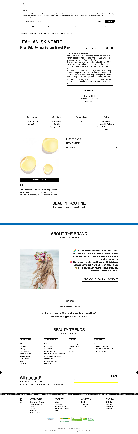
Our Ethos (58, 404)
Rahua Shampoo (50, 344)
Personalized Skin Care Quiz (103, 349)
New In (109, 12)
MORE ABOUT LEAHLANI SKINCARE (100, 280)
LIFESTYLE (90, 24)
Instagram (109, 404)
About (57, 402)
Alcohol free (106, 121)
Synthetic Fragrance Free (106, 127)
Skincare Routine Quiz (101, 346)
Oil (81, 121)
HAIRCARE (76, 24)
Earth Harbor (24, 359)
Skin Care (97, 344)
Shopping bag (128, 10)
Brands (112, 11)
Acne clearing (56, 121)
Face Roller (48, 346)
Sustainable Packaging (106, 124)
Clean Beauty (73, 344)
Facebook (109, 406)
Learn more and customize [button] (33, 429)
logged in (67, 317)
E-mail (83, 402)
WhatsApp (84, 404)
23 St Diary (109, 402)
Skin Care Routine (100, 351)
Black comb (48, 349)
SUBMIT (114, 376)
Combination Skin (32, 121)
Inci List (71, 351)
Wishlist (124, 11)
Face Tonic (47, 364)
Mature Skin (32, 124)
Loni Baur (23, 364)
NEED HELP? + (90, 101)
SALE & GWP (104, 24)
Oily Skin (32, 127)
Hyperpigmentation (56, 127)
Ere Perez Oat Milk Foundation (54, 354)
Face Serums (42, 33)
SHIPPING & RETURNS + (89, 98)
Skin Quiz (33, 406)
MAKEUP (47, 24)
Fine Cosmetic (24, 351)
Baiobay (22, 349)
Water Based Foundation (52, 356)
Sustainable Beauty (61, 406)
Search (116, 11)
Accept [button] (110, 429)
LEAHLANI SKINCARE (41, 42)
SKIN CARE (33, 24)
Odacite (22, 344)
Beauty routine (74, 346)
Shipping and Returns (37, 402)
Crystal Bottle (49, 359)
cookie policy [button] (111, 421)
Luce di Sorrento (25, 354)
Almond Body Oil (49, 351)
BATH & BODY (62, 24)
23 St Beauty (24, 33)
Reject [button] (99, 429)
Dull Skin (57, 124)
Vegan (106, 129)
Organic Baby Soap (50, 361)
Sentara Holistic (25, 356)
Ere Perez (23, 346)
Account (120, 11)
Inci (70, 349)
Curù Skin (23, 361)
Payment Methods (36, 404)
